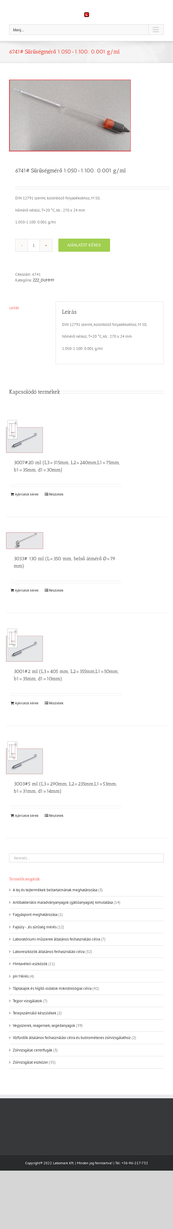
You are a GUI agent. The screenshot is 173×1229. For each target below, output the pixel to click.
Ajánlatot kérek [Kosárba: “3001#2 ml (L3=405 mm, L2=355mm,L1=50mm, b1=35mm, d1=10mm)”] (27, 703)
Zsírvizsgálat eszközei (30, 1062)
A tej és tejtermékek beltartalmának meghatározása (55, 889)
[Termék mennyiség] (34, 245)
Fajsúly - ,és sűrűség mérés (35, 927)
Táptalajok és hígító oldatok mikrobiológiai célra (52, 988)
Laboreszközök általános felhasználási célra (49, 951)
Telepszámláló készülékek (34, 1013)
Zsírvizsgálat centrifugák (32, 1050)
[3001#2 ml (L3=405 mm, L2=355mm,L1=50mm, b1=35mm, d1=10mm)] (24, 644)
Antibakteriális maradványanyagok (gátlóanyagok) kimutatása (63, 902)
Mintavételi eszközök (30, 963)
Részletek (56, 494)
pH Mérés (21, 976)
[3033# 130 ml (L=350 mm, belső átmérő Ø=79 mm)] (24, 540)
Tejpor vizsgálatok (27, 1000)
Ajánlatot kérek (84, 245)
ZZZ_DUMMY (43, 280)
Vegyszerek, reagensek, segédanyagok (44, 1025)
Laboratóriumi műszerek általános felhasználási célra (56, 939)
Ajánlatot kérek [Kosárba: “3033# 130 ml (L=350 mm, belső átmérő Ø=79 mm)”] (27, 590)
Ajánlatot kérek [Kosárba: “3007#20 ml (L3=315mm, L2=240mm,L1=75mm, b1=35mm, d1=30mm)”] (27, 494)
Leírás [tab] (14, 307)
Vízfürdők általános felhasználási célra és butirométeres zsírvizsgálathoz (72, 1037)
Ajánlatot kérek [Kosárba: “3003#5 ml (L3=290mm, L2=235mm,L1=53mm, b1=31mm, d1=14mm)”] (27, 815)
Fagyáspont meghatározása (35, 914)
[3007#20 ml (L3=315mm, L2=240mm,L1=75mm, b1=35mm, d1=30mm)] (24, 436)
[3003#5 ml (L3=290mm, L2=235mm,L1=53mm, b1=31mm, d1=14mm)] (24, 757)
